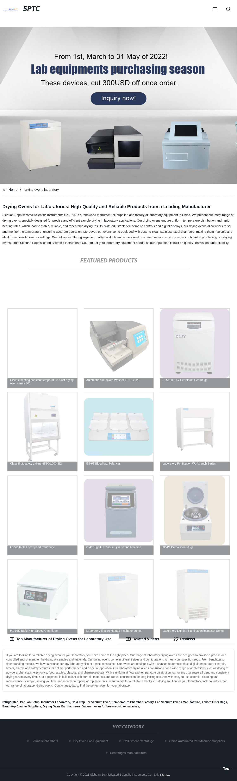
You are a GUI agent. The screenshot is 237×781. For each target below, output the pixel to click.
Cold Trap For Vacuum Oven (91, 702)
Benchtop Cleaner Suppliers (21, 706)
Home (12, 189)
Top (226, 769)
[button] (215, 9)
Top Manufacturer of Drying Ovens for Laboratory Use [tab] (60, 639)
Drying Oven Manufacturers (62, 706)
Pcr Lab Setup (29, 702)
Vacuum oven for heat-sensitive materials (110, 706)
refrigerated (10, 702)
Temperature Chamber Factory (133, 702)
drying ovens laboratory (41, 189)
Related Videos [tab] (142, 639)
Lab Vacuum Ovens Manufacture (177, 702)
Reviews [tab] (184, 639)
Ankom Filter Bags (214, 702)
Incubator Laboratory (55, 702)
